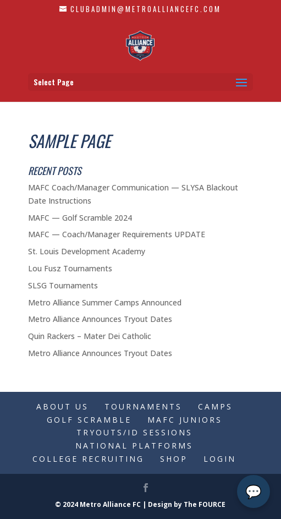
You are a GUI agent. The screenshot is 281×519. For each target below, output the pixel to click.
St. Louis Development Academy (86, 251)
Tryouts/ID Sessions (134, 432)
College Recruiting (88, 459)
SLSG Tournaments (63, 285)
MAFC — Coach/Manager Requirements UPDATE (116, 234)
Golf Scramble (89, 419)
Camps (215, 406)
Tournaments (143, 406)
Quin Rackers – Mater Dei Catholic (89, 336)
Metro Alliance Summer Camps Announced (104, 302)
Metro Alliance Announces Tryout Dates (100, 319)
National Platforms (134, 445)
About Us (62, 406)
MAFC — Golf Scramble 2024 (80, 217)
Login (219, 459)
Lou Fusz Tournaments (70, 268)
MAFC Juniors (184, 419)
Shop (174, 459)
